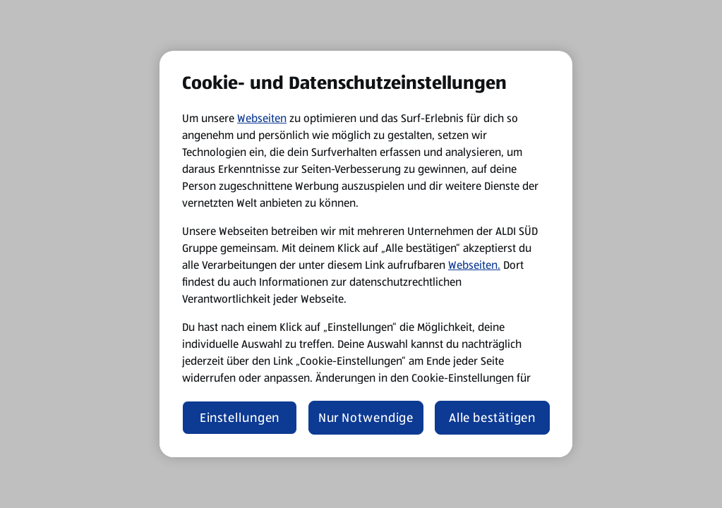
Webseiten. (474, 265)
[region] (366, 254)
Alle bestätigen (492, 418)
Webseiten (262, 118)
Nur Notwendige (366, 418)
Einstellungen (240, 418)
